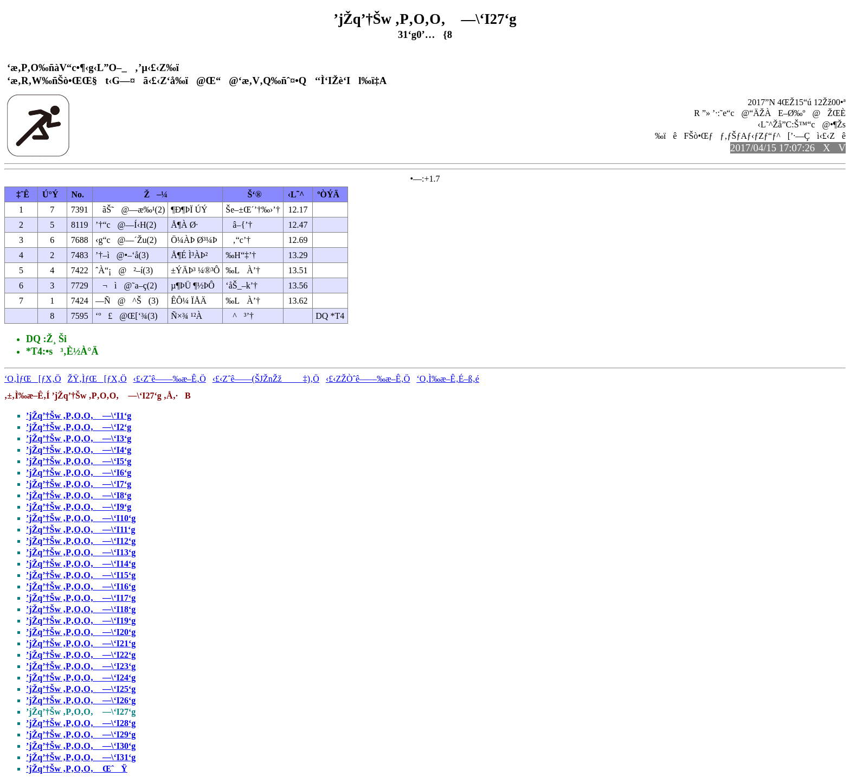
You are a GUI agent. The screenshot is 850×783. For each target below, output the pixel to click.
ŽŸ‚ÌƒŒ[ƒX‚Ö (97, 378)
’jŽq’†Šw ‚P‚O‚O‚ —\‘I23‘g (81, 666)
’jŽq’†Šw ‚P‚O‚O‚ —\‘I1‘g (78, 415)
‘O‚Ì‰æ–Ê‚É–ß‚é (447, 378)
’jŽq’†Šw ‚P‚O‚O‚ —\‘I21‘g (81, 643)
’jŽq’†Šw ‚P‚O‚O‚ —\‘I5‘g (78, 461)
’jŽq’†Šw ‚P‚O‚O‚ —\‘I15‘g (81, 575)
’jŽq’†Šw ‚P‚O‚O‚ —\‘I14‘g (81, 563)
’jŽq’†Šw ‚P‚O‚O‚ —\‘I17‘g (81, 597)
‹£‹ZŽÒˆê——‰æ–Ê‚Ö (368, 378)
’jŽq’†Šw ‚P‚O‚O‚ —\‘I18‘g (81, 609)
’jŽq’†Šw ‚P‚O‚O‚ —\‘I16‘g (81, 586)
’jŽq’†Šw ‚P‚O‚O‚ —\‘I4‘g (78, 449)
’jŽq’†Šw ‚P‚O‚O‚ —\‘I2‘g (78, 427)
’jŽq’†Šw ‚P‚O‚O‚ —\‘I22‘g (81, 654)
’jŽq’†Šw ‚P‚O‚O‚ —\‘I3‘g (78, 438)
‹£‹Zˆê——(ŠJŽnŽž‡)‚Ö (265, 378)
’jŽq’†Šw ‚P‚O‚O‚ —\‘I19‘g (81, 620)
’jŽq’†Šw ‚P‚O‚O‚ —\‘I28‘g (81, 723)
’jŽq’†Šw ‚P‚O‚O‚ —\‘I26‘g (81, 700)
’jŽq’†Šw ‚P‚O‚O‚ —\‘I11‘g (80, 529)
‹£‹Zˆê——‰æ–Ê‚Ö (169, 378)
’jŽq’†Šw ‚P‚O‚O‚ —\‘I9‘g (78, 506)
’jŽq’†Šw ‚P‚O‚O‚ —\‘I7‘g (78, 484)
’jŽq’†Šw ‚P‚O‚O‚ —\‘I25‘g (81, 689)
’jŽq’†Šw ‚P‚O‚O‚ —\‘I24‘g (81, 677)
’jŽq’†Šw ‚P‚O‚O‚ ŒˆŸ (76, 768)
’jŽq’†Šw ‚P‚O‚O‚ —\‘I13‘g (81, 552)
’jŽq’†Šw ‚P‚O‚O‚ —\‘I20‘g (81, 632)
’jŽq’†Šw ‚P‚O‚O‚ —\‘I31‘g (81, 757)
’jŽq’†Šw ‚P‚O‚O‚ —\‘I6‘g (78, 472)
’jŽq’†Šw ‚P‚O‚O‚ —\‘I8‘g (78, 495)
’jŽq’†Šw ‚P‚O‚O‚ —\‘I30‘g (81, 745)
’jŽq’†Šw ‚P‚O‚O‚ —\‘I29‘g (81, 734)
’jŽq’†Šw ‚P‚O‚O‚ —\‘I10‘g (81, 518)
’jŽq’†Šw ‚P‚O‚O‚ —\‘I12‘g (81, 540)
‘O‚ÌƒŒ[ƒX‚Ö (32, 378)
